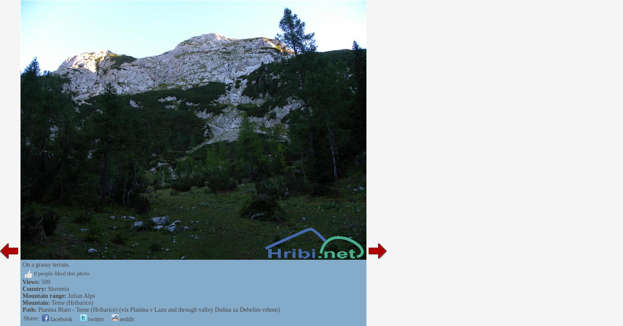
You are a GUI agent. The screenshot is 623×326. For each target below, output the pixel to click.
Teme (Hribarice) (72, 303)
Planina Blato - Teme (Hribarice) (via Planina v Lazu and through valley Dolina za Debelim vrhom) (159, 310)
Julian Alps (81, 296)
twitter (92, 319)
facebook (57, 319)
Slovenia (58, 289)
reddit (123, 319)
